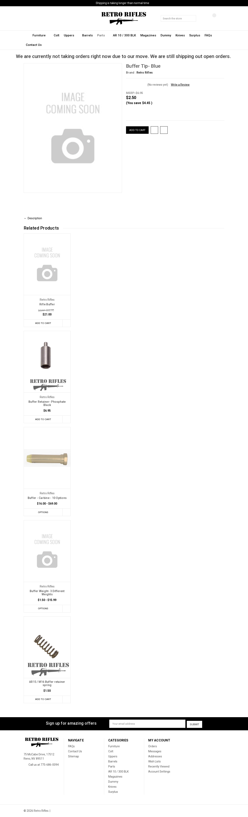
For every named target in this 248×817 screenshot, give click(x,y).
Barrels (87, 35)
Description (36, 218)
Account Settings (159, 771)
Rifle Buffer (47, 304)
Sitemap (73, 756)
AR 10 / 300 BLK (124, 35)
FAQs (208, 35)
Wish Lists (154, 761)
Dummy (166, 35)
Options (42, 512)
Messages (154, 751)
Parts (102, 35)
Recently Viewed (158, 766)
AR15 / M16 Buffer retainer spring (47, 684)
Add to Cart (42, 323)
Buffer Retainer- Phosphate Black (47, 403)
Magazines (148, 35)
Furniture (41, 35)
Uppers (71, 35)
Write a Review (180, 84)
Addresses (155, 756)
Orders (152, 746)
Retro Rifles (145, 72)
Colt (56, 35)
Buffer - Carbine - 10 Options (47, 498)
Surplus (194, 35)
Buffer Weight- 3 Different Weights (47, 593)
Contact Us (34, 45)
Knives (180, 35)
